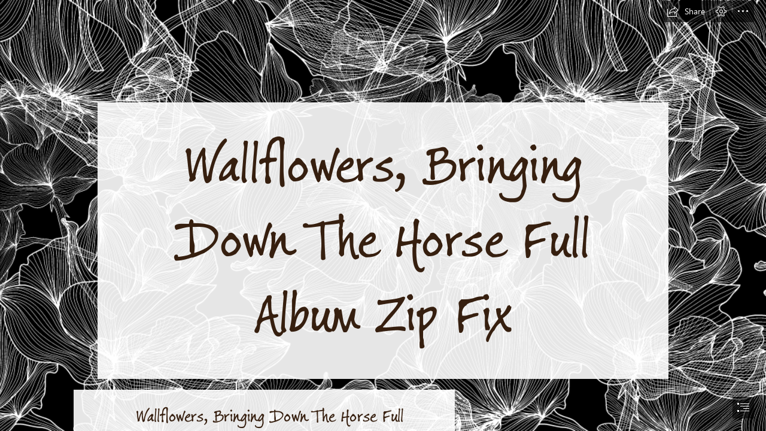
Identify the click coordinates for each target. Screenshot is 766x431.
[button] (686, 11)
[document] (383, 215)
